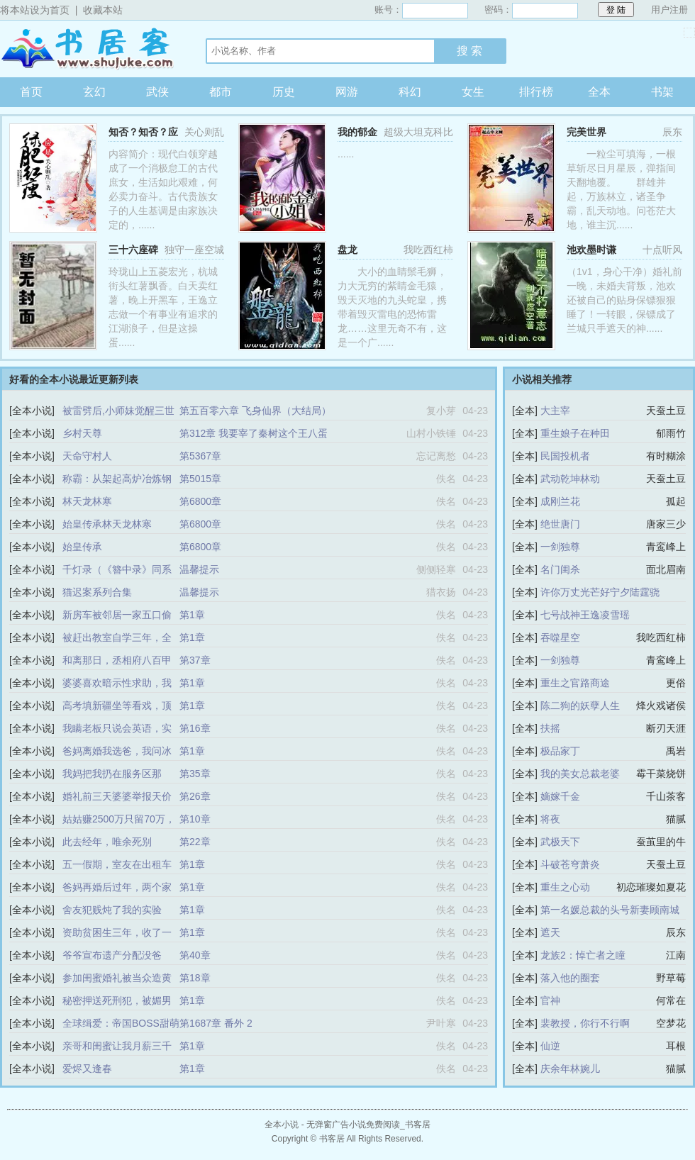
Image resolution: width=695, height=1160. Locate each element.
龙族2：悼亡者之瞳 (583, 955)
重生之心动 (565, 887)
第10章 (195, 819)
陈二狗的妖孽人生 (580, 705)
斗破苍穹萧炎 (570, 864)
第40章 (195, 955)
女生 (473, 92)
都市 (220, 92)
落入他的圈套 (570, 977)
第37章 (195, 660)
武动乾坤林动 (570, 478)
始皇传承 (82, 546)
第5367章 (200, 456)
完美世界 (586, 132)
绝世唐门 (560, 524)
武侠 (157, 92)
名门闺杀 (560, 569)
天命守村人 (87, 456)
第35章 (195, 773)
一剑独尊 (560, 546)
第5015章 (200, 478)
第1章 (192, 614)
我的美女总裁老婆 (580, 773)
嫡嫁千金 (560, 796)
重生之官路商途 (575, 682)
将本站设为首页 (35, 10)
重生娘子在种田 (575, 433)
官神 (550, 1000)
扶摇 (550, 728)
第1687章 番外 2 (215, 1023)
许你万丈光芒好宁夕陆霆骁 (600, 592)
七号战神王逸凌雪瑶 (585, 614)
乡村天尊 (82, 433)
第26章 (195, 796)
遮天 (550, 932)
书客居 (88, 49)
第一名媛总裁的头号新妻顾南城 (609, 909)
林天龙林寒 (87, 501)
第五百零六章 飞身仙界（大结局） (255, 410)
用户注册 (669, 9)
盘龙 (347, 249)
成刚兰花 (560, 501)
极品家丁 (560, 751)
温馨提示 (199, 569)
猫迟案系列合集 (97, 592)
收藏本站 (103, 10)
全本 (599, 92)
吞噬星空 (560, 637)
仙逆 (550, 1046)
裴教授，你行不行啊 (585, 1023)
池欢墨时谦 (591, 249)
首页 (31, 92)
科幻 (410, 92)
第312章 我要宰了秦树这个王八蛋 (253, 433)
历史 (283, 92)
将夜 (550, 819)
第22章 (195, 841)
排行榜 (536, 92)
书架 (662, 92)
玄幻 (94, 92)
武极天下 (560, 841)
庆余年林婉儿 (570, 1068)
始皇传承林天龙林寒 (107, 524)
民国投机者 (565, 456)
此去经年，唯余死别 (107, 841)
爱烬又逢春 (87, 1068)
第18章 (195, 977)
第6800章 (200, 501)
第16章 (195, 728)
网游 (346, 92)
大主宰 (555, 410)
